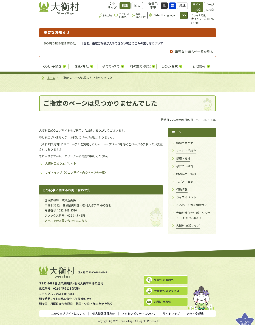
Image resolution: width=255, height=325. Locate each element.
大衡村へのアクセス (166, 291)
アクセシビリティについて (139, 313)
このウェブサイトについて (68, 313)
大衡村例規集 (195, 313)
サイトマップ (171, 313)
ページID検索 (209, 7)
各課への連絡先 (164, 280)
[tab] (197, 7)
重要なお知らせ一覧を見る (194, 51)
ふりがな (107, 15)
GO (184, 15)
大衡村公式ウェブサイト (60, 163)
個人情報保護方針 (103, 313)
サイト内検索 (196, 7)
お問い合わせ (162, 301)
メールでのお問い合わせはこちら (66, 220)
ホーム (51, 77)
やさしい (124, 15)
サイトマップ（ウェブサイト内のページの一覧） (76, 172)
